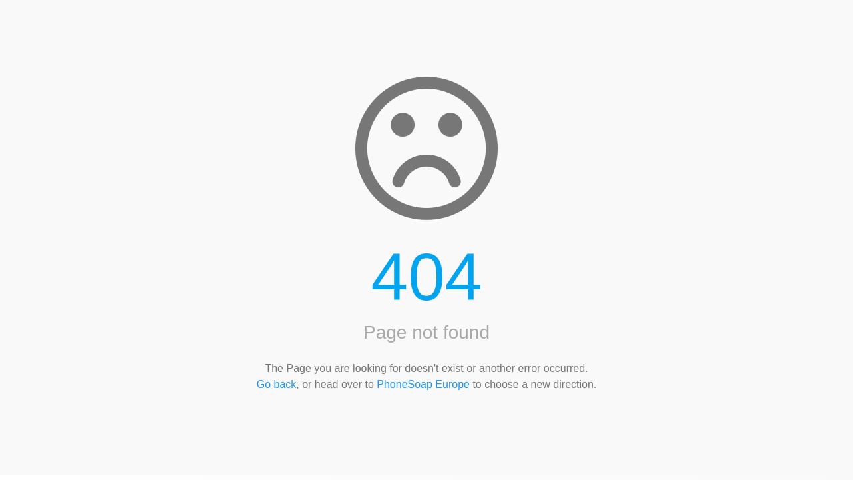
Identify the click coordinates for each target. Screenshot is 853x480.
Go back (277, 384)
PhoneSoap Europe (423, 384)
